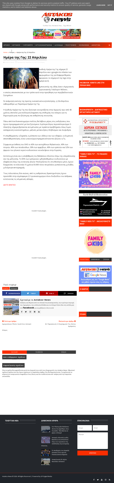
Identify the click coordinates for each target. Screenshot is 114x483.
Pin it (50, 293)
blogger (14, 352)
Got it (110, 5)
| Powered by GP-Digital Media (41, 476)
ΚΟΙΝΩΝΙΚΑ (84, 45)
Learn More (100, 5)
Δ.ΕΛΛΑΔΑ (59, 45)
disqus (63, 352)
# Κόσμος (14, 288)
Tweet (31, 293)
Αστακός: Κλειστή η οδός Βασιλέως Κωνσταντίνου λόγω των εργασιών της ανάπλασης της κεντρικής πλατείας (55, 442)
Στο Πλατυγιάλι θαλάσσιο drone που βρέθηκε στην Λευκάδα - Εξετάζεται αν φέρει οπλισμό (60, 430)
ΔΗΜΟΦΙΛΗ (95, 259)
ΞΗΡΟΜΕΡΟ (28, 45)
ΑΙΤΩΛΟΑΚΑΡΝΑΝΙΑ (44, 45)
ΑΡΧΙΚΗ (7, 45)
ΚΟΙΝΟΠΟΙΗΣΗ (13, 293)
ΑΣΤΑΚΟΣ (16, 45)
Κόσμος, (42, 62)
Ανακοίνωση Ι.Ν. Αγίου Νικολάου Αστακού (59, 460)
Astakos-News (7, 476)
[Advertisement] (42, 343)
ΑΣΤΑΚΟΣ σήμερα (95, 301)
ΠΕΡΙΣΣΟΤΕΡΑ (18, 51)
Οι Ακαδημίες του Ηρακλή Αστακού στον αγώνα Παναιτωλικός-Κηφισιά (60, 452)
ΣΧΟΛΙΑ (106, 259)
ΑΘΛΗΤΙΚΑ (96, 45)
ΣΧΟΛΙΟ (69, 293)
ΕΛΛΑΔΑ (7, 51)
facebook (39, 352)
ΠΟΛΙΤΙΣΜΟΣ (70, 45)
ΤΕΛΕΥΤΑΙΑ (84, 259)
